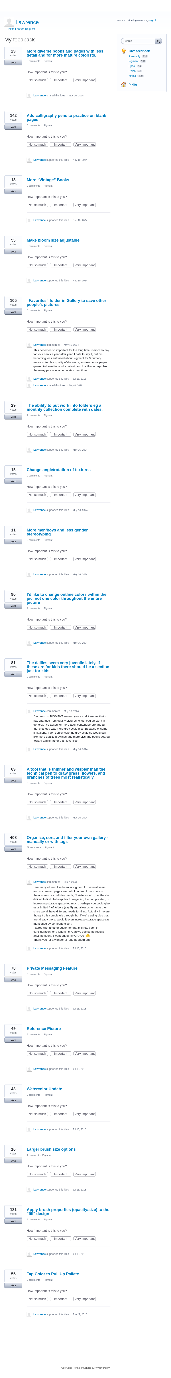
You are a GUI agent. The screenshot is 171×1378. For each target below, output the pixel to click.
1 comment (33, 1155)
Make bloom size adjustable (53, 240)
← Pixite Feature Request (19, 29)
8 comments (33, 310)
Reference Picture (44, 1028)
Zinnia (133, 75)
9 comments (33, 676)
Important (62, 80)
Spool (132, 66)
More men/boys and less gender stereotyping (57, 532)
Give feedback (139, 51)
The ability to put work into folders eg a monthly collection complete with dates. (65, 407)
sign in (153, 20)
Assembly (135, 56)
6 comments (33, 974)
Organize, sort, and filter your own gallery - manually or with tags (67, 839)
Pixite (133, 84)
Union (132, 71)
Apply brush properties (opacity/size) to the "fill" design (68, 1211)
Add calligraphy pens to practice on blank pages (66, 117)
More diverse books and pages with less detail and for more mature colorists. (65, 53)
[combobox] (139, 41)
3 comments (33, 61)
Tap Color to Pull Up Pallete (53, 1274)
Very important (85, 80)
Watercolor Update (44, 1089)
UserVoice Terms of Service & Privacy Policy (85, 1367)
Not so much (38, 80)
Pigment (47, 61)
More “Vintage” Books (48, 180)
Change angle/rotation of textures (59, 470)
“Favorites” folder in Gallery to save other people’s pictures (66, 302)
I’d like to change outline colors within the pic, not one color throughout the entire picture (66, 598)
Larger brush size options (51, 1149)
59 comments (34, 847)
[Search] (158, 41)
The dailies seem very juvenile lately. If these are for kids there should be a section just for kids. (68, 667)
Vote (13, 62)
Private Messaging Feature (52, 968)
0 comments (33, 185)
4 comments (33, 415)
